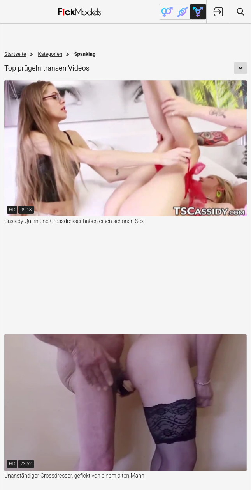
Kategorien (50, 54)
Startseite (15, 54)
